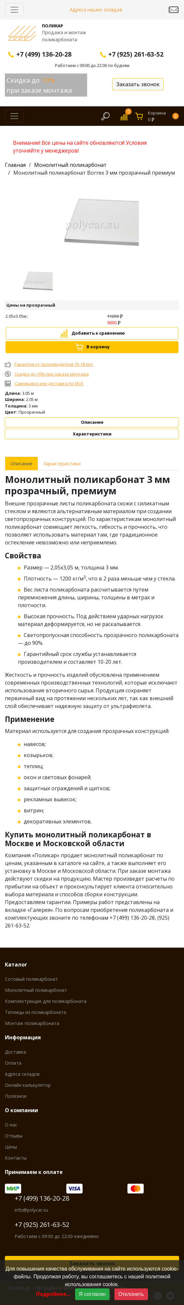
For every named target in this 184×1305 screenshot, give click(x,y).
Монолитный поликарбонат (70, 164)
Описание (92, 422)
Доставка (15, 1052)
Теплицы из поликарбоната (35, 1012)
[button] (18, 283)
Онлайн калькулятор (28, 1085)
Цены (11, 1147)
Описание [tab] (21, 463)
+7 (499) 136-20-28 (42, 1198)
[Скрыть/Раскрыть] (14, 9)
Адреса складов (22, 1074)
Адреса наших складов (96, 10)
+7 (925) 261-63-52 (42, 1224)
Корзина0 (163, 116)
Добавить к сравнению (98, 333)
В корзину (98, 347)
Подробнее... (53, 1294)
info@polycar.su (31, 1210)
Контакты (16, 1158)
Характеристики (92, 434)
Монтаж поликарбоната (32, 1023)
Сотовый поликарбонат (31, 979)
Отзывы (13, 1136)
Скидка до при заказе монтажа (39, 85)
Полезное (16, 1096)
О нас (11, 1125)
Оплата (13, 1063)
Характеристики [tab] (62, 463)
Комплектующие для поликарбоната (45, 1001)
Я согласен (92, 1294)
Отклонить (131, 1294)
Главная (15, 164)
